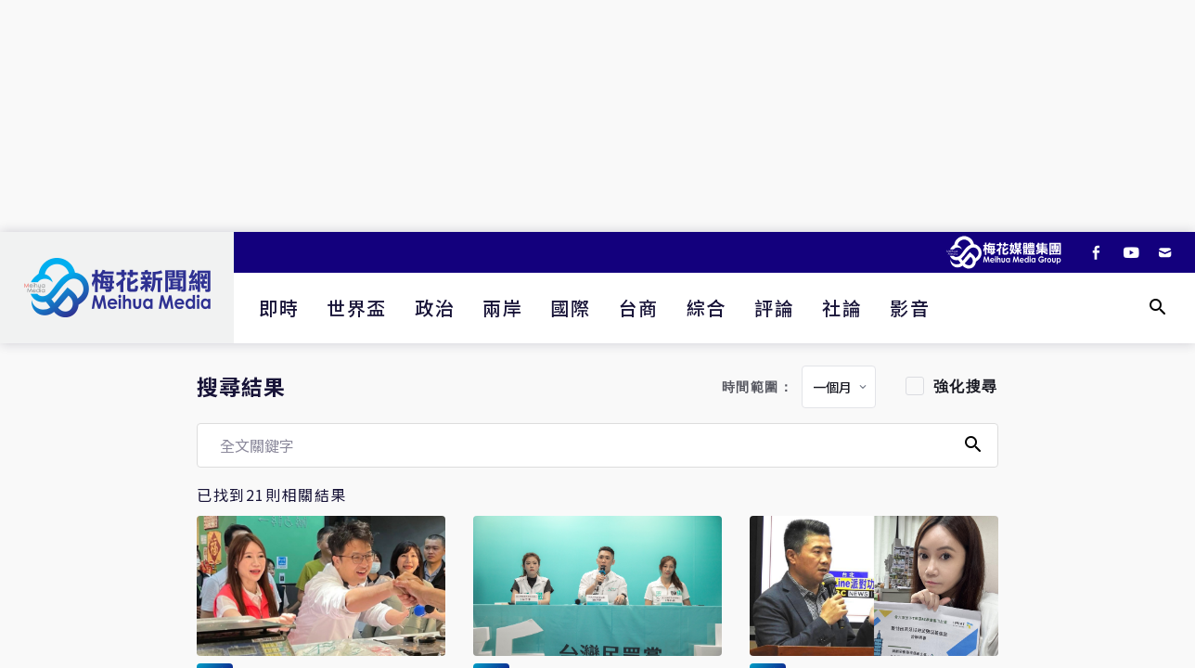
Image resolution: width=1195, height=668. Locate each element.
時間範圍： (758, 387)
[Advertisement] (597, 116)
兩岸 (502, 307)
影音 (910, 307)
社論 (842, 307)
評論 (774, 307)
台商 (639, 307)
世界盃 (357, 307)
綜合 (706, 307)
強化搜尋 (965, 386)
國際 (570, 307)
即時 (279, 307)
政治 (435, 307)
